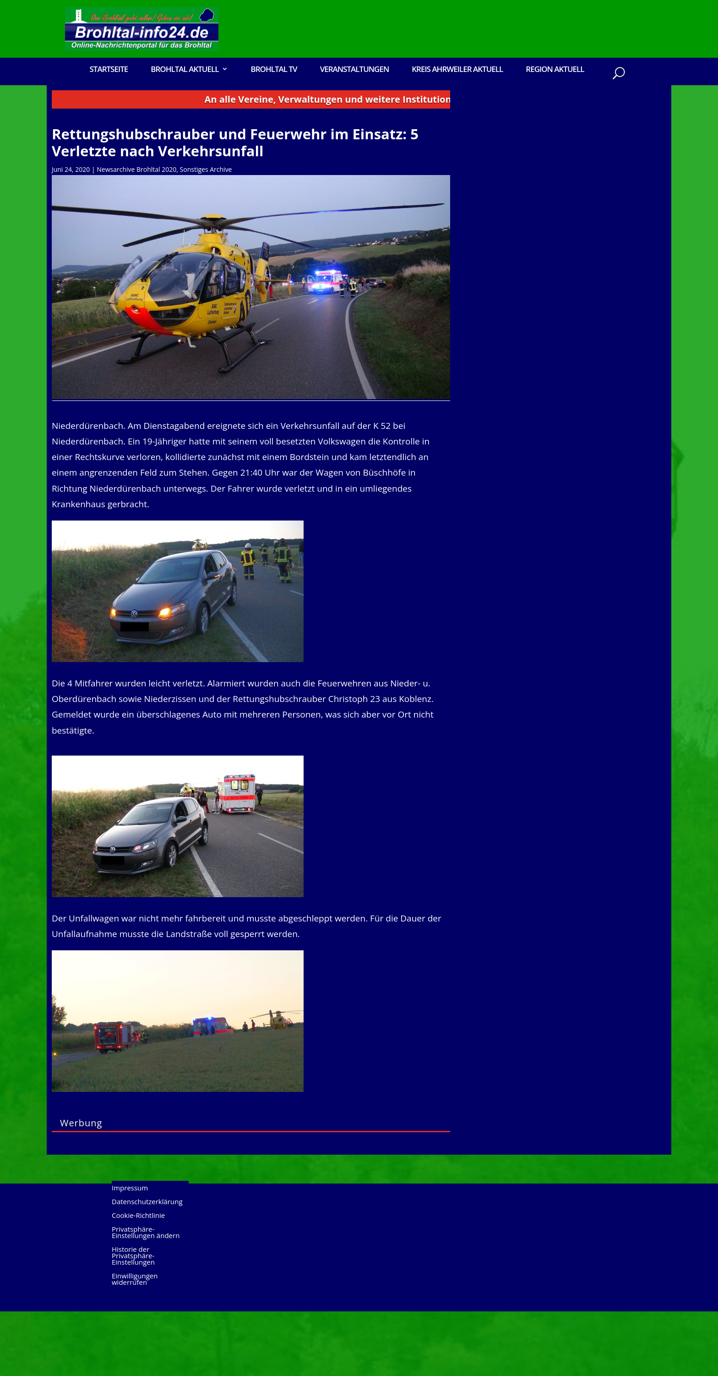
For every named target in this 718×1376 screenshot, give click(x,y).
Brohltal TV (273, 70)
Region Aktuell (555, 70)
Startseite (108, 70)
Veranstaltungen (354, 70)
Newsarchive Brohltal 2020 (136, 234)
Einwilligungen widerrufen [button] (135, 1344)
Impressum (130, 1253)
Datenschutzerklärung (147, 1267)
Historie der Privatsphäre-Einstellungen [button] (133, 1320)
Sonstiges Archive (206, 234)
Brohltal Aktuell (184, 70)
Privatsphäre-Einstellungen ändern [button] (146, 1297)
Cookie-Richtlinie (138, 1280)
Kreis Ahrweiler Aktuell (457, 70)
